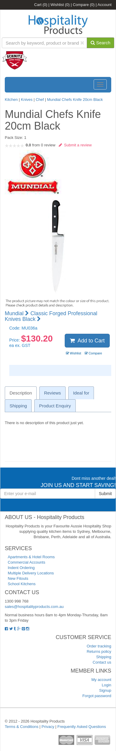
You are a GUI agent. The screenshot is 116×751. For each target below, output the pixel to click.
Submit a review (75, 145)
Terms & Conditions (21, 726)
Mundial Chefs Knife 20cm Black (75, 99)
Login (106, 685)
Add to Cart (87, 341)
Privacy (47, 726)
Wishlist (59, 4)
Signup (105, 690)
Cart (40, 4)
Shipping (103, 657)
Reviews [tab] (52, 392)
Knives (27, 99)
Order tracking (99, 646)
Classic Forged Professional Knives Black (51, 316)
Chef (40, 99)
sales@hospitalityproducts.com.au (34, 606)
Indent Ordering (21, 567)
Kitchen (12, 99)
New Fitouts (18, 578)
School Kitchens (21, 584)
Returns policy (99, 651)
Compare (84, 4)
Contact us (102, 662)
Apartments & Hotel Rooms (31, 557)
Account (105, 4)
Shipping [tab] (18, 405)
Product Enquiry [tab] (55, 405)
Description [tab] (21, 392)
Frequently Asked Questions (82, 726)
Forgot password (96, 696)
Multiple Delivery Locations (31, 573)
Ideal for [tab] (81, 392)
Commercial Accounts (26, 562)
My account (101, 679)
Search (100, 42)
